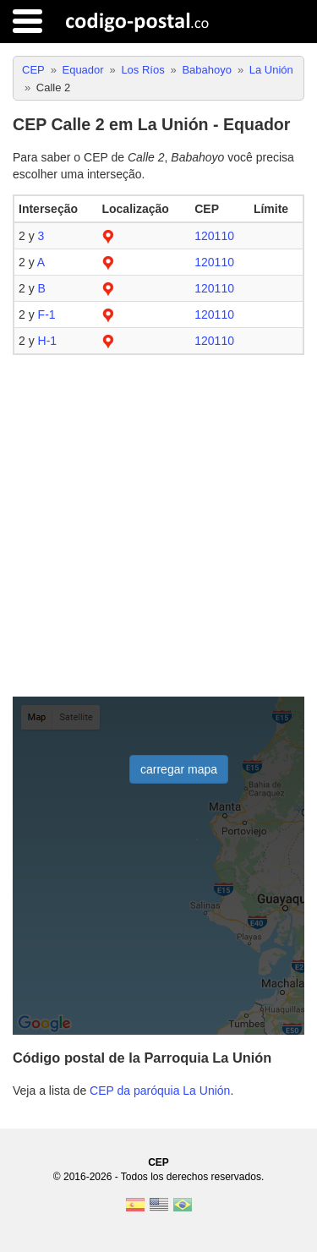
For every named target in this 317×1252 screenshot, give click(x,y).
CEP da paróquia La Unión (160, 1090)
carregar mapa (178, 769)
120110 (214, 236)
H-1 (47, 340)
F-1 (47, 314)
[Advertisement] (158, 526)
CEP (158, 1162)
